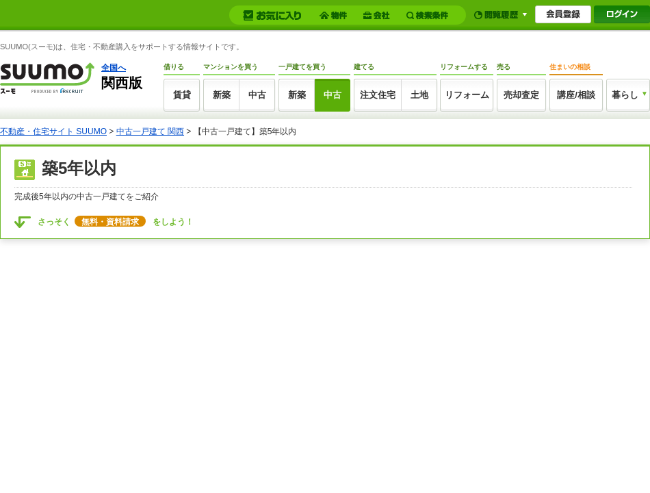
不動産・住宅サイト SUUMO (53, 131)
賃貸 (182, 95)
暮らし (625, 95)
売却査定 (521, 95)
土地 (419, 95)
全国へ (113, 68)
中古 (257, 95)
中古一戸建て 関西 (150, 131)
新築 (222, 95)
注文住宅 (377, 95)
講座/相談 (576, 95)
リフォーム (467, 95)
